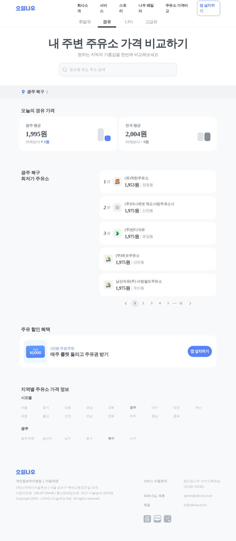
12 (180, 303)
